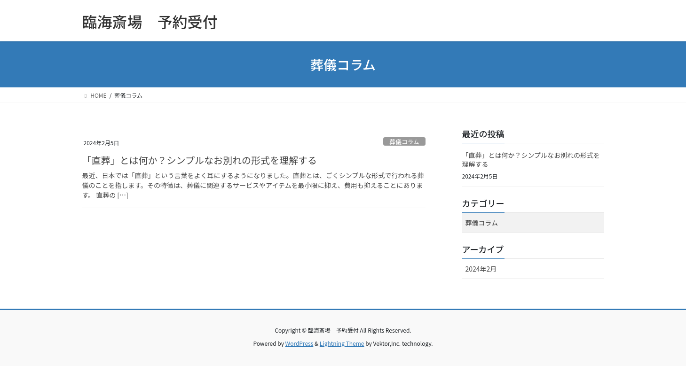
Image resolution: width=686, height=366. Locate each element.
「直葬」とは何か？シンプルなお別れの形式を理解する (199, 160)
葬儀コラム (404, 141)
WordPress (299, 343)
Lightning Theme (342, 343)
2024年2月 (481, 268)
